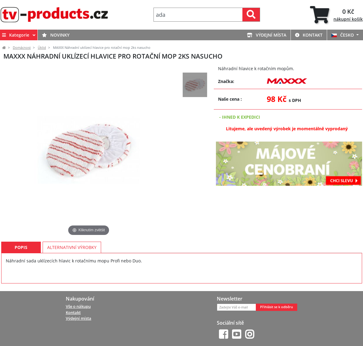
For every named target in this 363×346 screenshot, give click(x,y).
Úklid (42, 47)
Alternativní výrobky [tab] (72, 247)
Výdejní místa (266, 35)
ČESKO (343, 35)
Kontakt (308, 35)
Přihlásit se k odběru (276, 307)
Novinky (55, 35)
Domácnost (22, 47)
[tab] (336, 14)
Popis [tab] (21, 247)
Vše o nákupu (78, 306)
